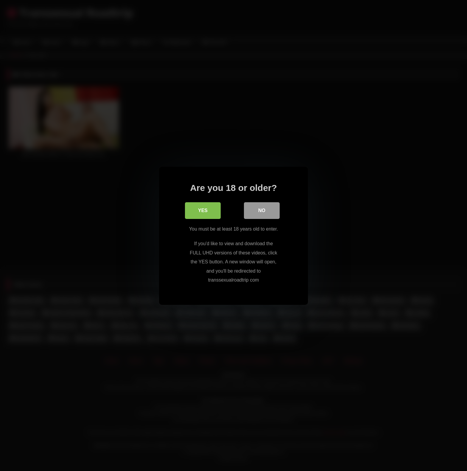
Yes (203, 210)
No (261, 210)
